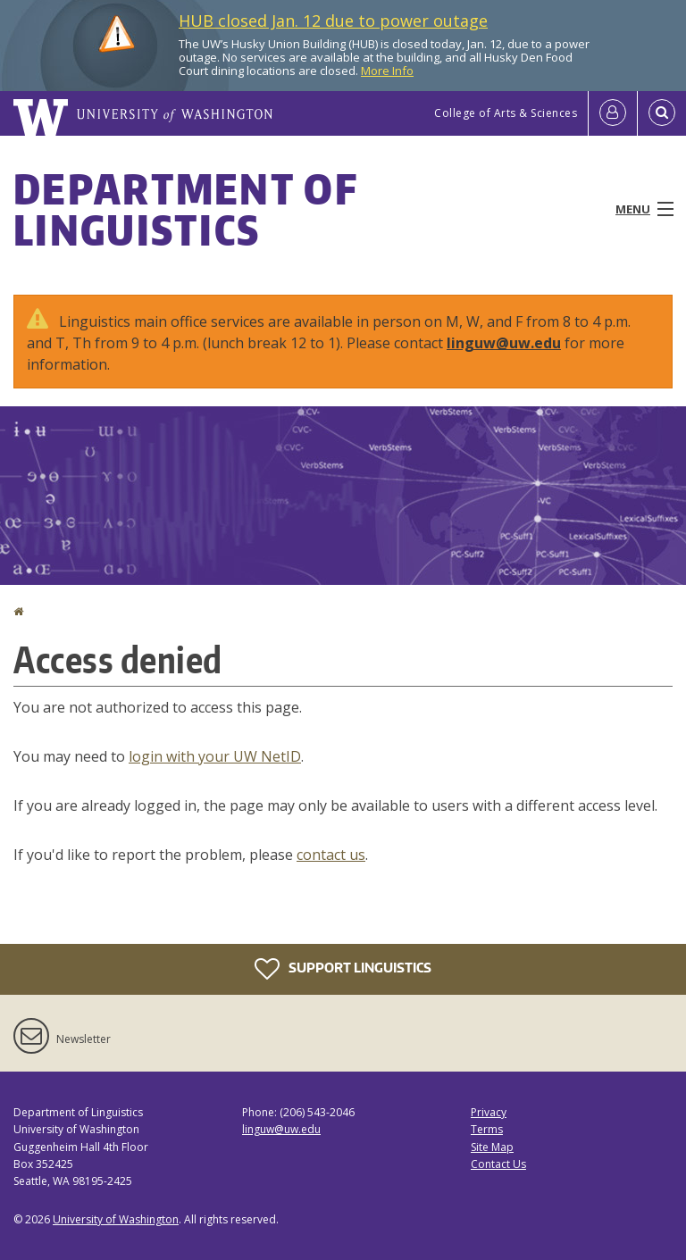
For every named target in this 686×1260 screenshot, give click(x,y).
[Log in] (613, 113)
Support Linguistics (343, 968)
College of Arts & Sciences (505, 113)
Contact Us (498, 1164)
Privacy (488, 1112)
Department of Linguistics (185, 209)
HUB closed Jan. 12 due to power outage (333, 20)
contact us (331, 854)
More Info (387, 71)
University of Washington (116, 1219)
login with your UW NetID (215, 756)
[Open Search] (662, 113)
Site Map (492, 1147)
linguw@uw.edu (504, 343)
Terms (487, 1129)
